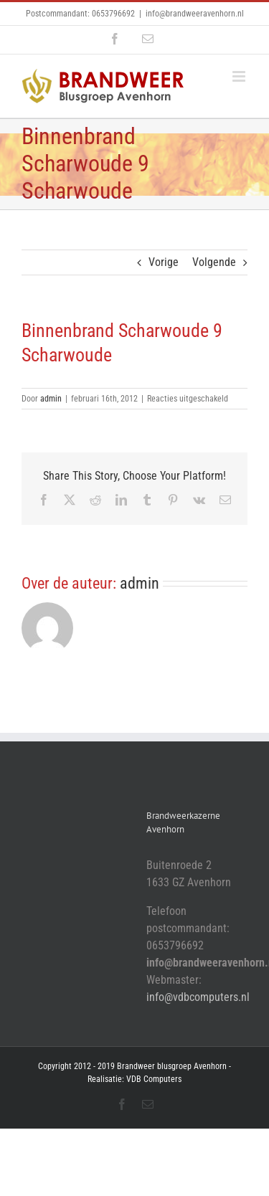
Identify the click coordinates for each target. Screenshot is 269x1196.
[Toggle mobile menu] (239, 76)
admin (51, 399)
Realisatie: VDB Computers (134, 1079)
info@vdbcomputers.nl (198, 997)
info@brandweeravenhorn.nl (195, 14)
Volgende (214, 262)
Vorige (163, 262)
